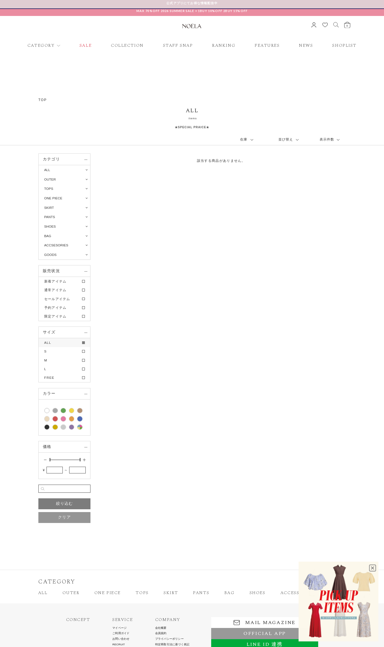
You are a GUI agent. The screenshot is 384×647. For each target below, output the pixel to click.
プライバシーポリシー (169, 638)
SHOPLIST (344, 45)
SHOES (258, 593)
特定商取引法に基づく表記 (172, 644)
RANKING (223, 45)
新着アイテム (55, 281)
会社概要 (161, 628)
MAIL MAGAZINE (264, 622)
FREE (49, 377)
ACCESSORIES (296, 593)
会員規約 (161, 633)
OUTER (71, 593)
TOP (42, 100)
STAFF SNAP (178, 45)
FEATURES (267, 45)
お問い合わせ (120, 638)
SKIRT (171, 593)
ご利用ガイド (120, 633)
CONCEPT (78, 619)
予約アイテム (55, 307)
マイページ (119, 628)
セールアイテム (57, 299)
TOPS (142, 593)
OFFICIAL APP (264, 633)
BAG (229, 593)
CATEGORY (41, 45)
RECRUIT (118, 644)
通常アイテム (55, 290)
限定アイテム (55, 316)
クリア (64, 517)
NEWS (306, 45)
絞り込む (64, 503)
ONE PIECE (107, 593)
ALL (47, 170)
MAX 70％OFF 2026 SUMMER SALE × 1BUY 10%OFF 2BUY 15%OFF (192, 11)
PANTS (201, 593)
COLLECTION (127, 45)
